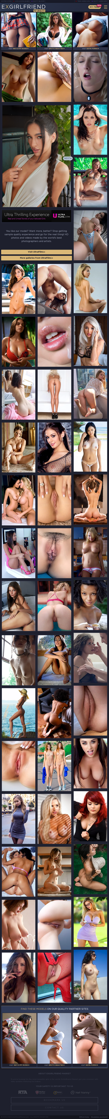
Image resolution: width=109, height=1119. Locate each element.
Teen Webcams (83, 1)
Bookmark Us (54, 1100)
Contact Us (54, 1108)
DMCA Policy (84, 1117)
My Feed (94, 7)
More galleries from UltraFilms (36, 258)
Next (67, 158)
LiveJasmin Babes (22, 1)
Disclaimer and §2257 (99, 1117)
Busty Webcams (100, 1)
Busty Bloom (38, 1)
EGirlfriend (23, 8)
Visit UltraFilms (36, 252)
